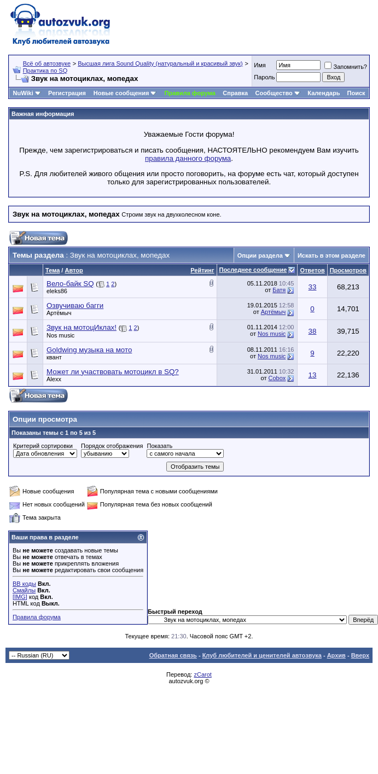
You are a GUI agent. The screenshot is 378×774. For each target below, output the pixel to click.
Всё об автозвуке (47, 63)
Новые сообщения (121, 93)
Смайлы (24, 590)
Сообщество (277, 93)
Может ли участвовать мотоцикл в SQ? (112, 372)
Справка (235, 93)
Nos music (60, 335)
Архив (336, 655)
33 (313, 287)
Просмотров (348, 270)
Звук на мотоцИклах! (81, 327)
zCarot (202, 674)
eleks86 (56, 291)
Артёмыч (59, 313)
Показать (159, 446)
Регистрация (67, 93)
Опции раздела (260, 255)
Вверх (360, 655)
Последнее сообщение (253, 269)
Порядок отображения (112, 446)
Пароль (264, 77)
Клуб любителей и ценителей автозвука (262, 655)
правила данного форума (188, 158)
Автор (74, 270)
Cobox (277, 378)
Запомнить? (345, 66)
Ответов (312, 270)
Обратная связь (173, 655)
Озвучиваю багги (74, 305)
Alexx (53, 379)
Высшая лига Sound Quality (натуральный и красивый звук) (160, 63)
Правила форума (190, 93)
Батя (279, 290)
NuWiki (23, 93)
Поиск (356, 93)
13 (313, 375)
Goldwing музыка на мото (89, 350)
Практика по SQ (45, 70)
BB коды (24, 583)
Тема (52, 270)
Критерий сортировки (43, 446)
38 (313, 331)
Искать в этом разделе (331, 255)
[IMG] (20, 596)
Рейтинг (202, 270)
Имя (259, 65)
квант (54, 357)
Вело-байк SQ (70, 284)
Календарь (323, 93)
